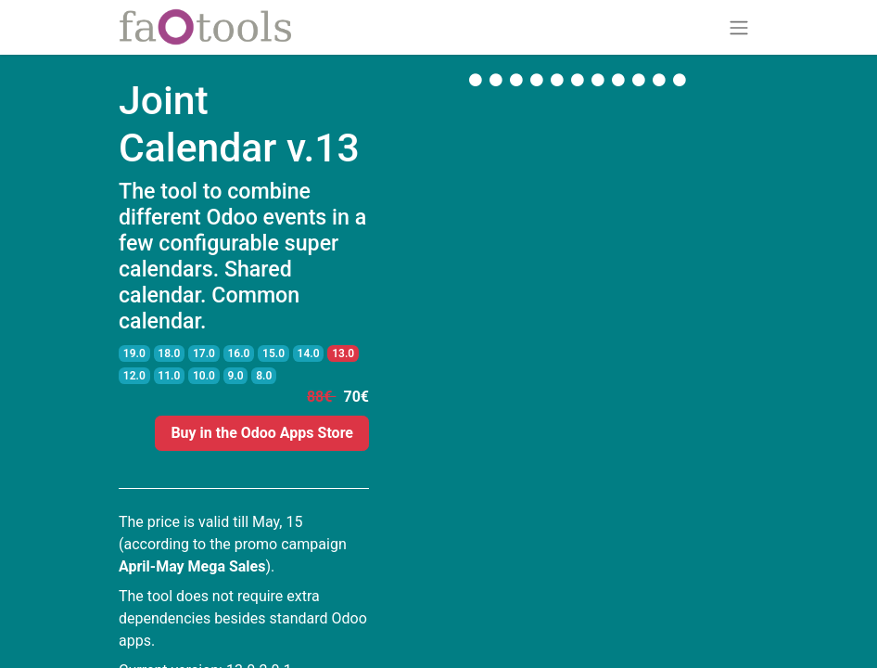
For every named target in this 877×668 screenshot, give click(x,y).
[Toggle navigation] (738, 27)
